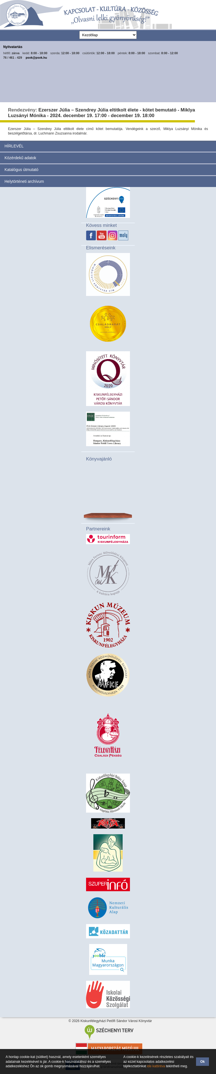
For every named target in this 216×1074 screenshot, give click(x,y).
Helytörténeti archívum (24, 181)
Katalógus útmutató (21, 169)
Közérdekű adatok (20, 158)
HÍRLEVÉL (14, 146)
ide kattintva (156, 1066)
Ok (202, 1062)
